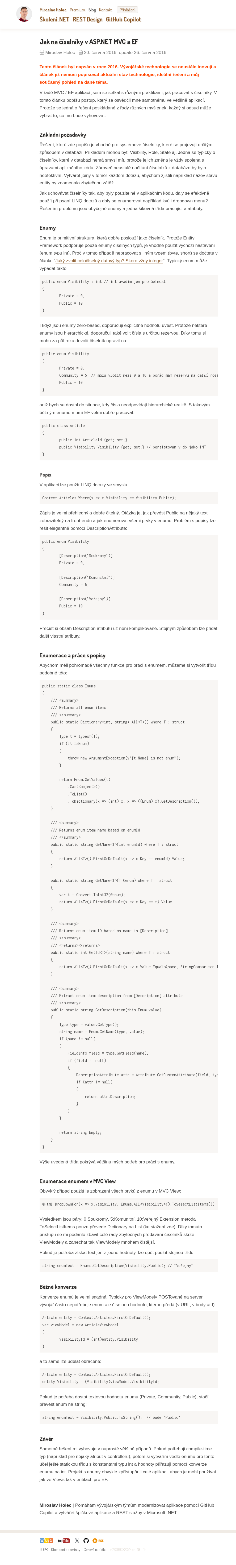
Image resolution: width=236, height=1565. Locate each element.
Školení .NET (54, 19)
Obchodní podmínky (65, 1549)
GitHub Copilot (123, 19)
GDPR (44, 1549)
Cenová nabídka (95, 1549)
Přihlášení (127, 9)
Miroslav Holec (53, 9)
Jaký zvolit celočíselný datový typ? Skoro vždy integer (109, 260)
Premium (77, 9)
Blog (92, 9)
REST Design (88, 19)
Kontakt (105, 9)
